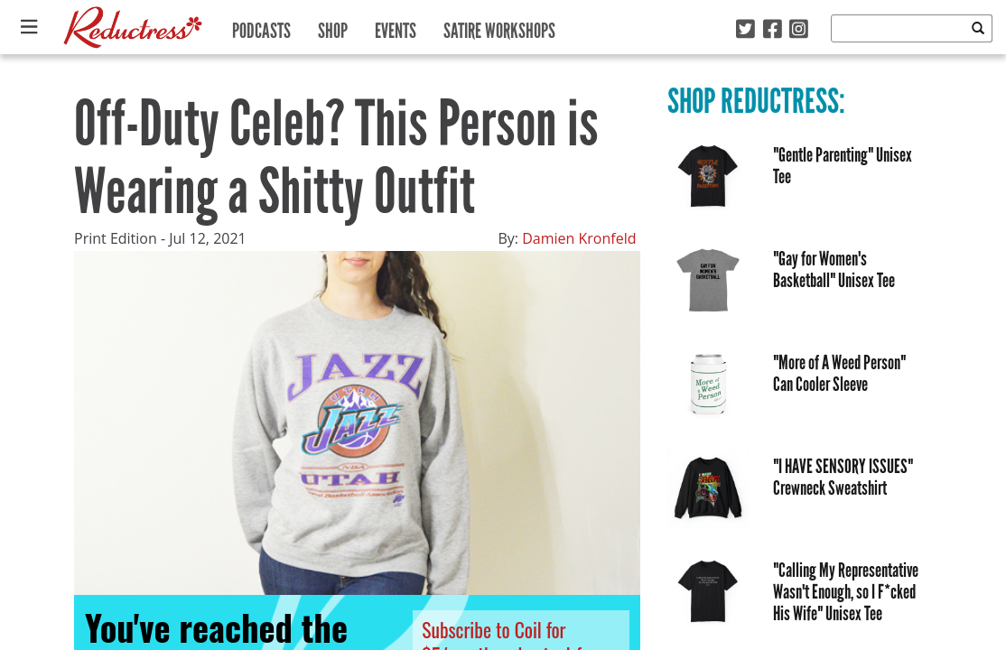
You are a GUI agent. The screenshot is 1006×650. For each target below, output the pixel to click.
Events (395, 26)
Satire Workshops (499, 26)
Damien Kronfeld (579, 238)
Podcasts (261, 26)
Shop (333, 26)
